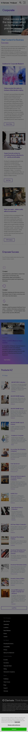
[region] (14, 722)
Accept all (14, 729)
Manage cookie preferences (14, 725)
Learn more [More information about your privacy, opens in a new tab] (17, 722)
